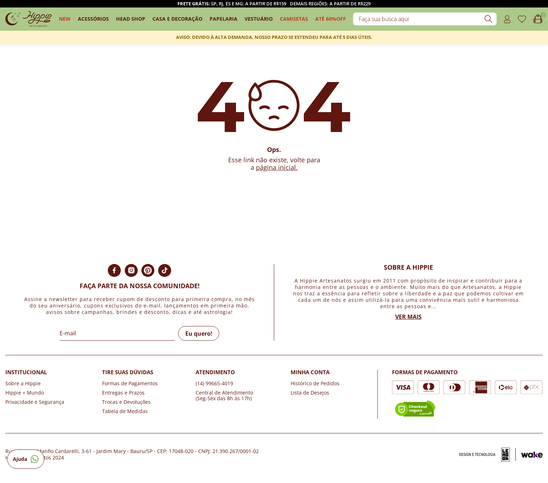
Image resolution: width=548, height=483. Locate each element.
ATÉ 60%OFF (330, 18)
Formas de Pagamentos (130, 383)
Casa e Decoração (177, 18)
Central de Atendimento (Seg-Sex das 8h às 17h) (224, 395)
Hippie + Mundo (24, 392)
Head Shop (130, 18)
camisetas (294, 18)
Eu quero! (198, 333)
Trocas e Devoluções (126, 401)
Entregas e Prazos (123, 392)
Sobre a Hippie (23, 383)
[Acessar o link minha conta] (507, 19)
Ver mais (408, 317)
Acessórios (93, 18)
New (65, 18)
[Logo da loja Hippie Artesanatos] (28, 19)
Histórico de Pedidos (315, 383)
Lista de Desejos (310, 392)
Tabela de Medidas (125, 411)
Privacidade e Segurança (34, 401)
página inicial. (277, 167)
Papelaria (223, 18)
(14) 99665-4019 (214, 383)
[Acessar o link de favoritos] (522, 19)
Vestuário (259, 18)
